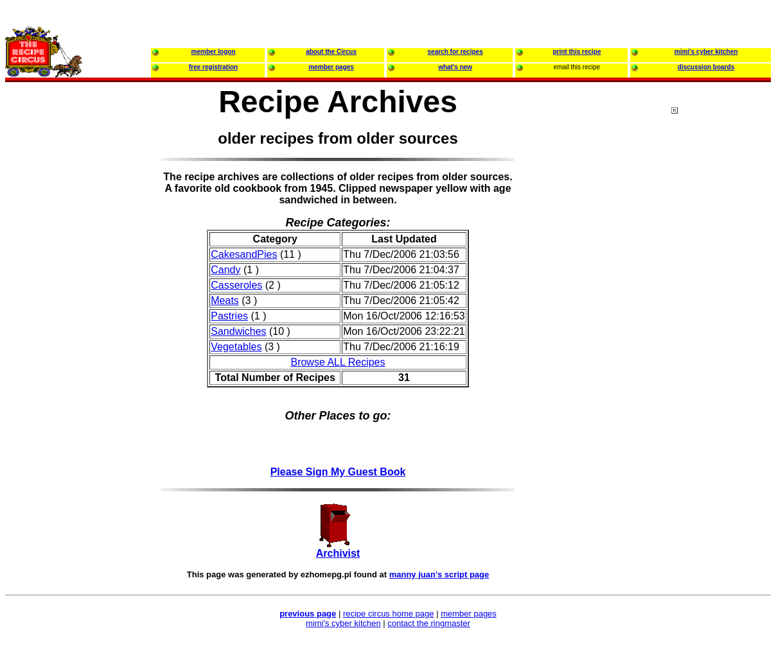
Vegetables (236, 346)
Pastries (229, 315)
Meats (225, 300)
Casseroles (236, 285)
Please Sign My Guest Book (338, 471)
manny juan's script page (439, 574)
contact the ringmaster (428, 623)
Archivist (338, 553)
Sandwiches (238, 331)
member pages (469, 613)
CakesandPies (244, 254)
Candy (225, 269)
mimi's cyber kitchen (343, 623)
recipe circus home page (388, 613)
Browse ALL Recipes (337, 362)
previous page (307, 613)
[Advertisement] (722, 352)
